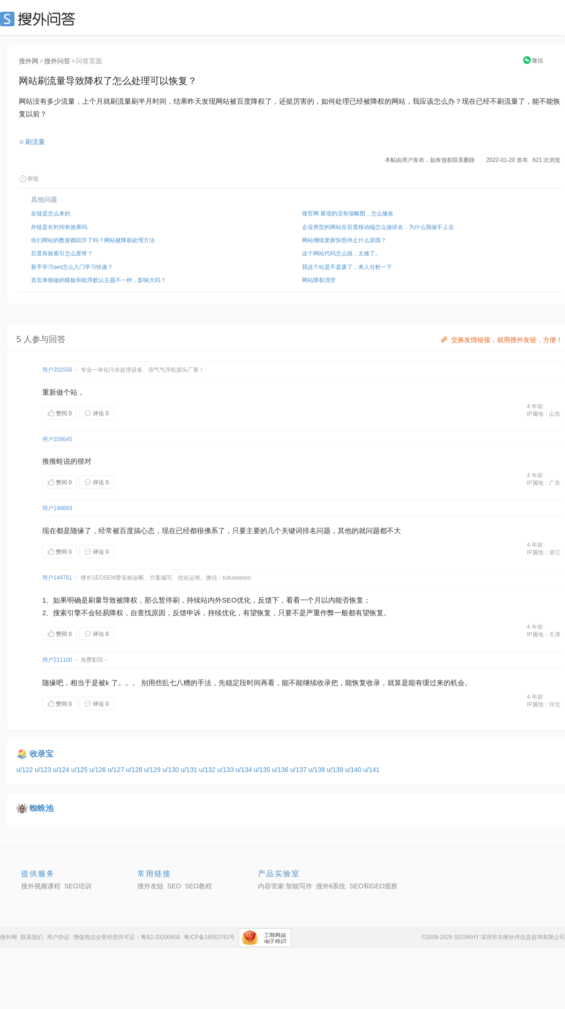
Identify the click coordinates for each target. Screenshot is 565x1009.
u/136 (281, 769)
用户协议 (58, 937)
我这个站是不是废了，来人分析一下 (347, 267)
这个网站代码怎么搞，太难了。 (341, 253)
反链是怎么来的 (50, 213)
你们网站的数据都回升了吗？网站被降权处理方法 (93, 240)
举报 (28, 179)
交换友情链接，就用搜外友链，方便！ (501, 340)
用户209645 (57, 439)
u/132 (208, 769)
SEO (40, 18)
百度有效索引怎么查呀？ (62, 253)
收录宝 (41, 753)
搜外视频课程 (40, 886)
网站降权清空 (319, 280)
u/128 (135, 769)
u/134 (244, 769)
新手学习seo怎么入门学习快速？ (72, 267)
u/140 (354, 769)
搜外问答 (57, 61)
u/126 (99, 769)
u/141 (371, 769)
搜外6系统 (331, 886)
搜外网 (28, 61)
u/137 (299, 769)
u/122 (25, 769)
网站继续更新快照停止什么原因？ (344, 240)
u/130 (172, 769)
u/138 (318, 769)
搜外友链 (150, 886)
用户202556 (57, 370)
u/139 (336, 769)
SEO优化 (236, 600)
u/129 (153, 769)
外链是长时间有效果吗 (59, 227)
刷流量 (35, 141)
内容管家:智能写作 (285, 886)
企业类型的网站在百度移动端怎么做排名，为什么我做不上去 (378, 227)
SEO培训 (77, 886)
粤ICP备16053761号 (209, 937)
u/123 (44, 769)
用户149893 (57, 508)
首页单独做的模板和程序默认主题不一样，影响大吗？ (98, 280)
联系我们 (32, 937)
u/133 (226, 769)
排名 (309, 531)
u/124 (62, 769)
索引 (67, 613)
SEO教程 (198, 886)
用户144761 (57, 577)
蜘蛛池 (41, 808)
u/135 (263, 769)
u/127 (117, 769)
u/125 (80, 769)
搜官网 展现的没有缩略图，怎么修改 (347, 213)
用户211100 (57, 660)
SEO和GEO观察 (373, 886)
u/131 (190, 769)
